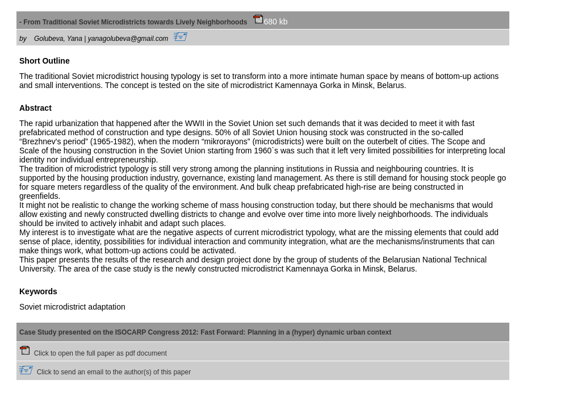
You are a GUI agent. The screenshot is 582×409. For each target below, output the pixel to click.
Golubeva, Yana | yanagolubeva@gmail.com (110, 39)
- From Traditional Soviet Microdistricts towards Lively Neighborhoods (141, 22)
